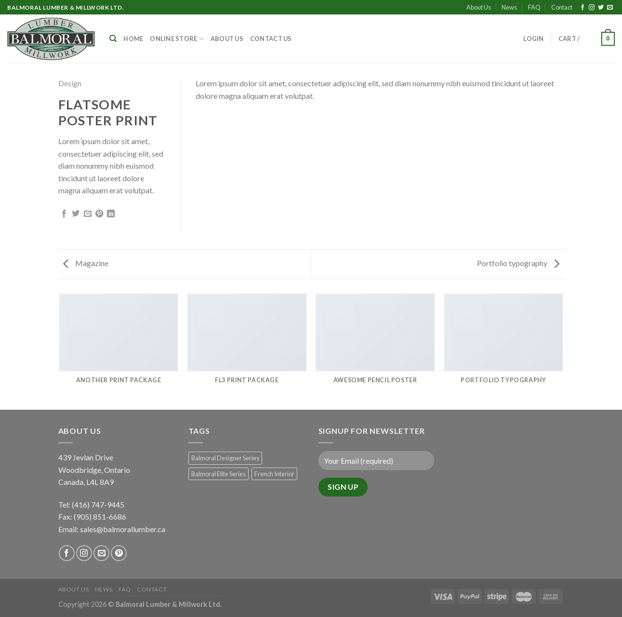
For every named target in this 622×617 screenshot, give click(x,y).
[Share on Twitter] (75, 214)
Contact (561, 7)
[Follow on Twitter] (601, 7)
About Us (478, 7)
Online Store (177, 38)
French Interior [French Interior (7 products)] (274, 474)
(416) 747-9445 (99, 504)
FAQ (534, 7)
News (509, 7)
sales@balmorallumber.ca (122, 529)
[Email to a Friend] (88, 214)
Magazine (85, 263)
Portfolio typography (518, 263)
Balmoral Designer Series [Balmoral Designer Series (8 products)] (225, 458)
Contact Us (271, 38)
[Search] (113, 38)
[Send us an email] (610, 7)
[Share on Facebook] (64, 214)
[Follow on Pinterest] (119, 553)
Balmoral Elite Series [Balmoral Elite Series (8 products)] (218, 474)
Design (69, 83)
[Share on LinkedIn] (111, 214)
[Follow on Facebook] (582, 7)
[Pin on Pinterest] (99, 214)
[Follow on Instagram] (592, 7)
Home (133, 38)
